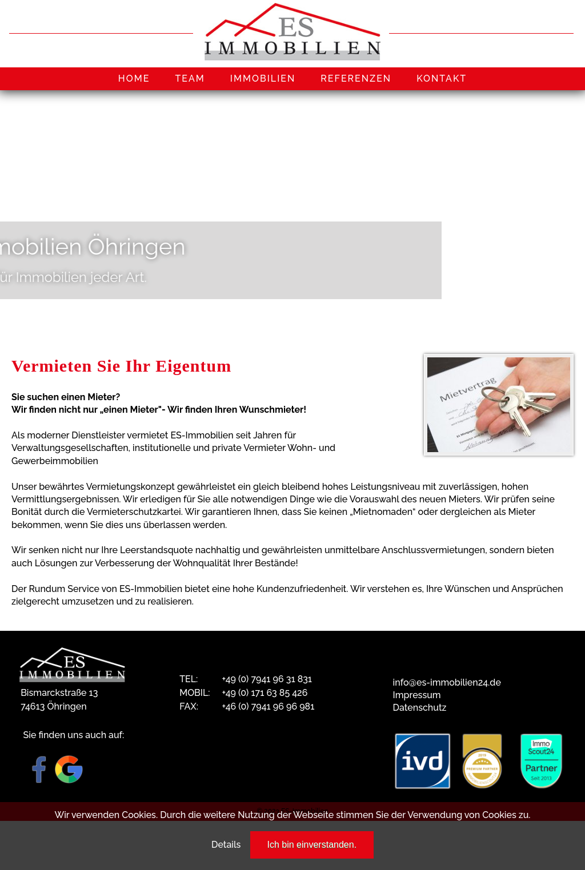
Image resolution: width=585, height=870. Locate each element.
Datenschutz (420, 707)
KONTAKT (441, 78)
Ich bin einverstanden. (312, 844)
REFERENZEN (355, 78)
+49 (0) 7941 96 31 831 (267, 679)
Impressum (417, 695)
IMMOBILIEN (263, 78)
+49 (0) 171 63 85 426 (264, 692)
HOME (134, 78)
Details (226, 844)
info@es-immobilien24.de (447, 682)
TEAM (190, 78)
